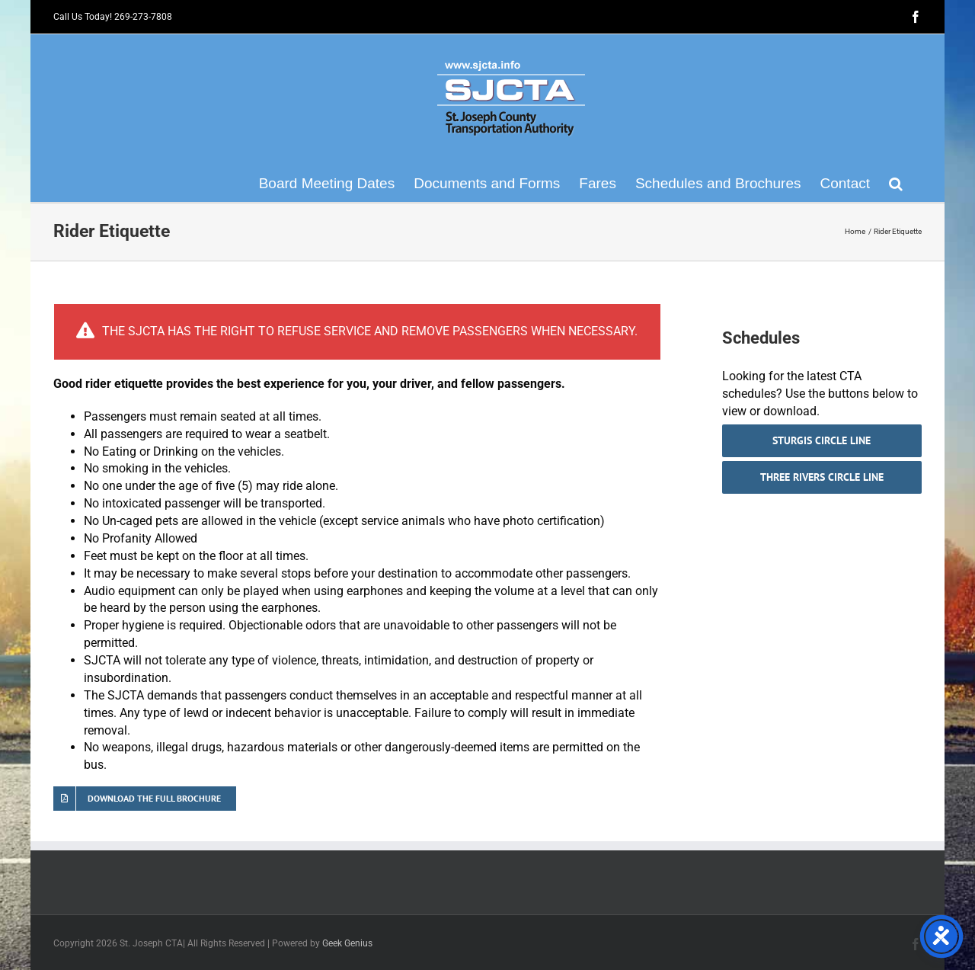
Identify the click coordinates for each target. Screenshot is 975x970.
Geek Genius (347, 943)
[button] (896, 183)
